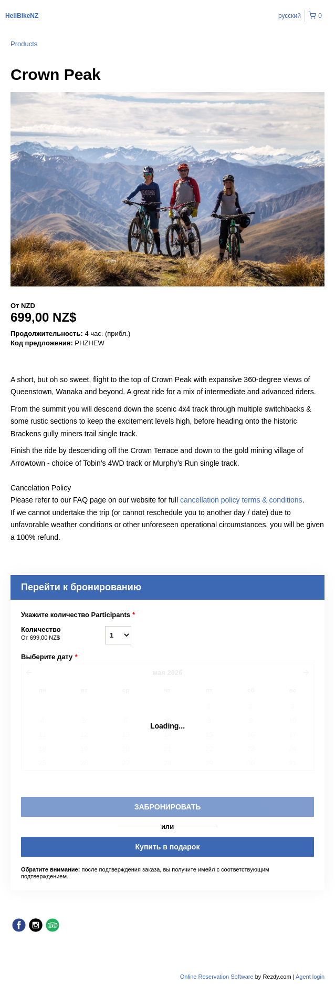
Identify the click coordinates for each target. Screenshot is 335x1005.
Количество (63, 633)
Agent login (310, 976)
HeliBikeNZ (21, 15)
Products (24, 44)
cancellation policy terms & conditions (241, 500)
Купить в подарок (167, 847)
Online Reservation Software (217, 976)
